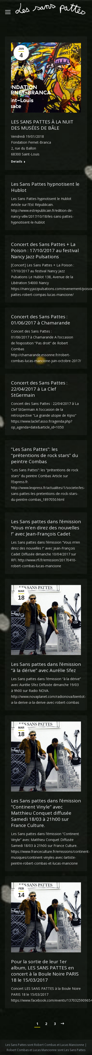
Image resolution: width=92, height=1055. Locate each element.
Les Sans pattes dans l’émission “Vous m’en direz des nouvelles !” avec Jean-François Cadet (46, 528)
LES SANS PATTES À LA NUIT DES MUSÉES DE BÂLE (42, 125)
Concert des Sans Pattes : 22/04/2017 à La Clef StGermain (39, 389)
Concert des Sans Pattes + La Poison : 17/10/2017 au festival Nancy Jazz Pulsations (45, 250)
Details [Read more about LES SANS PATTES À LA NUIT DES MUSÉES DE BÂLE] (16, 162)
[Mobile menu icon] (8, 12)
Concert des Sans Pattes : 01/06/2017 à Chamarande (40, 320)
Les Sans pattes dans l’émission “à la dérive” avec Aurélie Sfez (46, 667)
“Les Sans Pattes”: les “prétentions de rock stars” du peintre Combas (44, 455)
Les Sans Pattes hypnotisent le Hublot (45, 187)
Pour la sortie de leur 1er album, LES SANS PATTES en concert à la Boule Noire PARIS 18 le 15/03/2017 (45, 971)
